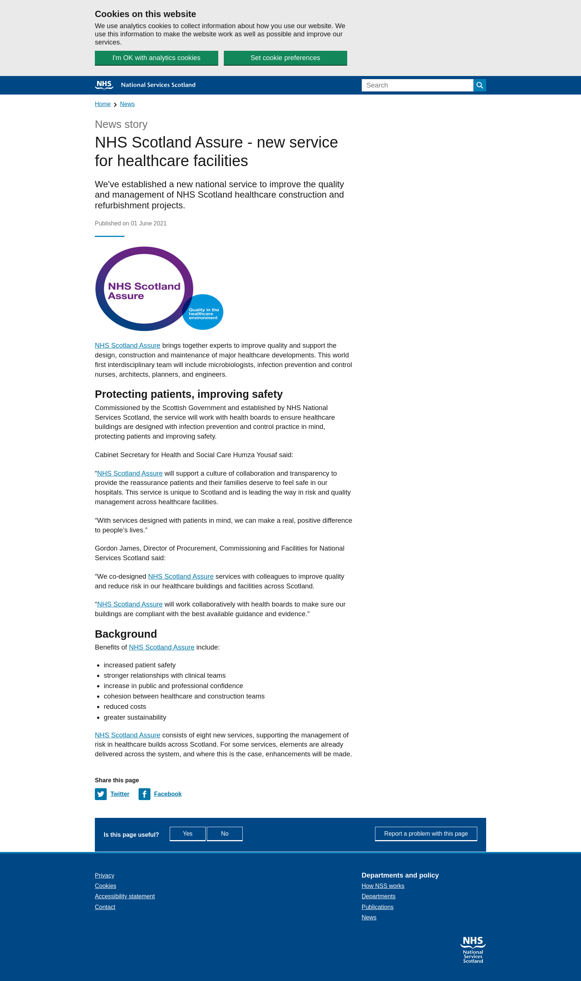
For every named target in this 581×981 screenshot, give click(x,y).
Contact (105, 907)
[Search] (418, 85)
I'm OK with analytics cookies (156, 58)
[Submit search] (480, 85)
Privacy (104, 875)
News (127, 104)
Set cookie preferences (285, 58)
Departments (379, 896)
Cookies (105, 886)
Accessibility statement (125, 896)
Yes (195, 833)
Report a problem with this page (426, 833)
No (241, 833)
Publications (378, 907)
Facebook (168, 794)
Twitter (119, 794)
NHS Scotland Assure (127, 345)
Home (103, 104)
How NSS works (383, 886)
